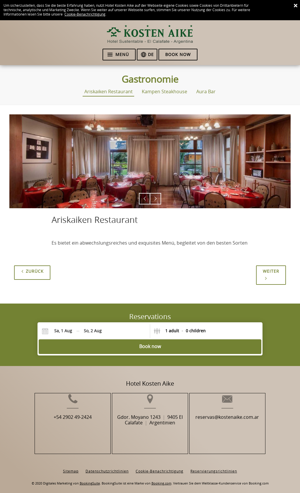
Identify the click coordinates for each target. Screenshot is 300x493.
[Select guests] (180, 331)
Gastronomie (150, 79)
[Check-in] (58, 331)
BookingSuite (90, 479)
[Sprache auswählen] (147, 54)
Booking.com (161, 479)
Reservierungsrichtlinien (213, 467)
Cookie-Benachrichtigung (84, 14)
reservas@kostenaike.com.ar (238, 426)
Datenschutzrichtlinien (107, 467)
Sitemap (71, 467)
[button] (144, 198)
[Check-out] (93, 331)
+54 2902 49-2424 (62, 426)
